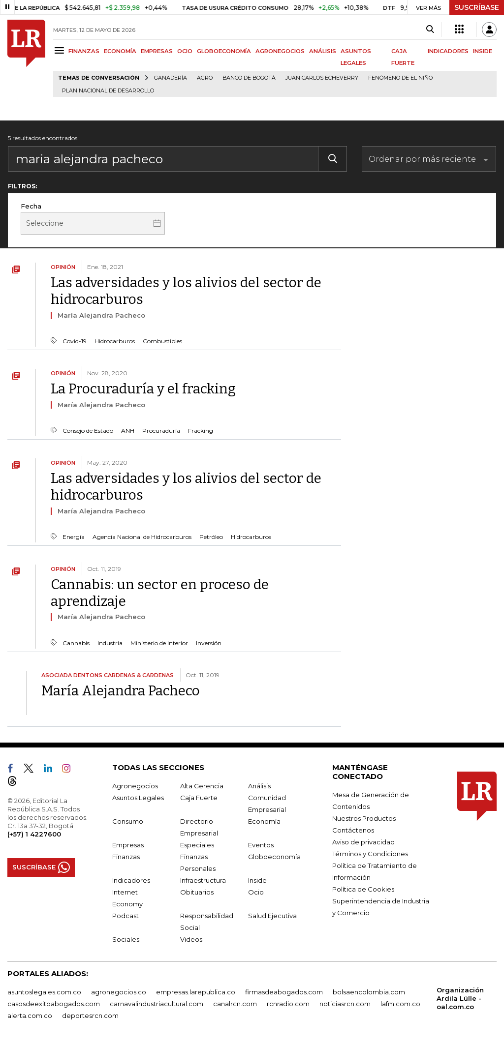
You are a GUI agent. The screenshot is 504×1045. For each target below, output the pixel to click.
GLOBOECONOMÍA (224, 51)
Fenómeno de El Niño (400, 78)
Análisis (259, 786)
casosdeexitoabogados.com (53, 1004)
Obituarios (197, 892)
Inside (257, 880)
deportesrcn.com (90, 1015)
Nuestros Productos (364, 818)
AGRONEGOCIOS (280, 51)
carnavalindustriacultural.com (156, 1004)
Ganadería (170, 78)
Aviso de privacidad (363, 842)
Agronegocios (135, 786)
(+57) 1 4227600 (34, 834)
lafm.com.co (400, 1004)
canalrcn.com (235, 1004)
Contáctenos (353, 830)
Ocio (256, 892)
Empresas (128, 845)
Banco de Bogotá (249, 78)
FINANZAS (83, 51)
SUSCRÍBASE (476, 7)
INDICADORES (448, 51)
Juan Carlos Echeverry (321, 78)
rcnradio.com (288, 1004)
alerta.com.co (29, 1015)
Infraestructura (203, 880)
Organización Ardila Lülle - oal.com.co (460, 998)
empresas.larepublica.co (195, 992)
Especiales (197, 845)
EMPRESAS (157, 51)
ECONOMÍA (120, 51)
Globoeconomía (274, 857)
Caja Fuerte (199, 798)
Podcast (125, 916)
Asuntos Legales (138, 798)
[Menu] (60, 50)
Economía (264, 821)
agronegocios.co (118, 992)
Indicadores (131, 880)
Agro (205, 78)
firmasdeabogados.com (284, 992)
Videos (191, 939)
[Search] (430, 29)
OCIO (184, 51)
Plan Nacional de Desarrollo (108, 91)
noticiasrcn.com (345, 1004)
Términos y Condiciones (370, 854)
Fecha (31, 206)
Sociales (125, 939)
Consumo (127, 821)
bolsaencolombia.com (369, 992)
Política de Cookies (363, 889)
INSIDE (482, 51)
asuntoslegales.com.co (44, 992)
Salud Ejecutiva (272, 916)
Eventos (261, 845)
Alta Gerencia (201, 786)
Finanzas (126, 857)
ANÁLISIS (322, 51)
